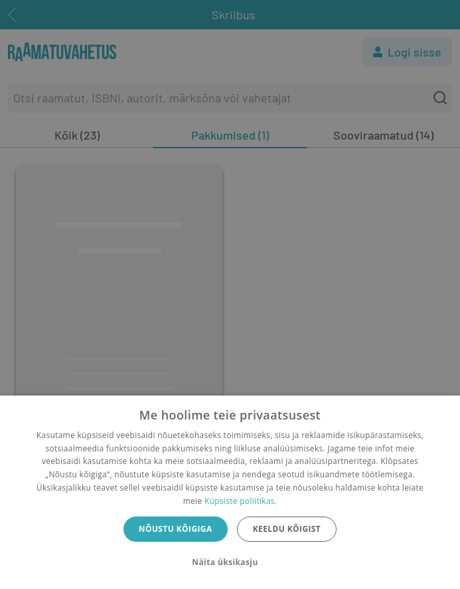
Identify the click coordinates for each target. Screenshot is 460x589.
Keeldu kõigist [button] (287, 528)
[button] (230, 562)
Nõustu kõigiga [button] (175, 528)
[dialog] (230, 492)
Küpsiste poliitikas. (240, 501)
